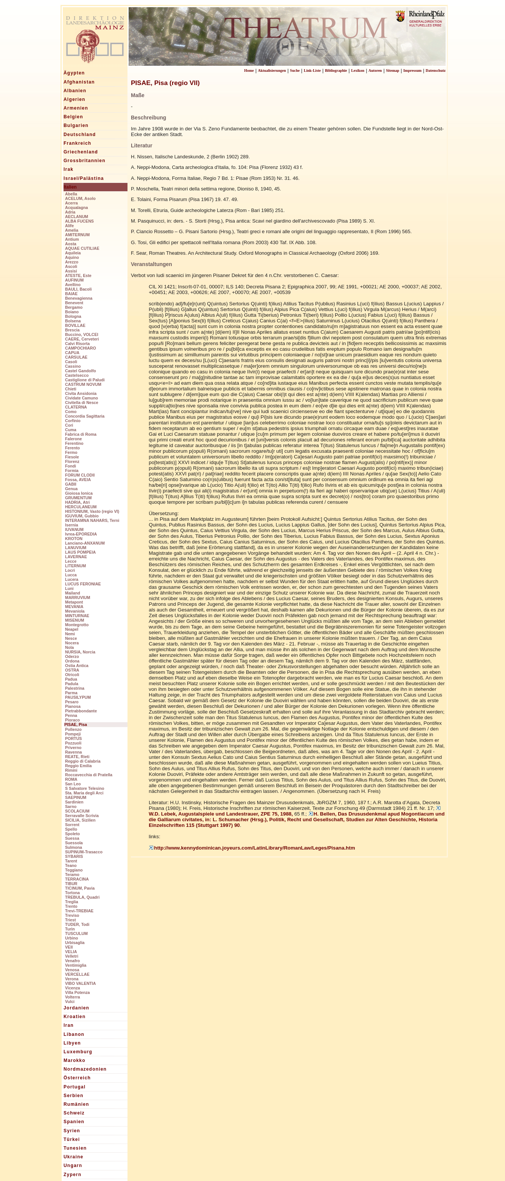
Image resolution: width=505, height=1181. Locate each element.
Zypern (72, 1174)
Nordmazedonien (85, 1069)
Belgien (73, 116)
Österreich (77, 1077)
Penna (71, 715)
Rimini (71, 770)
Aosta (70, 243)
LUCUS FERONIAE (83, 584)
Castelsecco (77, 375)
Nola (69, 647)
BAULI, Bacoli (78, 289)
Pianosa (73, 706)
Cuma (70, 429)
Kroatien (74, 1016)
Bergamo (73, 307)
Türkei (72, 1139)
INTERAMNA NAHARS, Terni (92, 520)
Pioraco (72, 720)
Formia (72, 470)
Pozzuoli (73, 743)
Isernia (71, 525)
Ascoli (71, 266)
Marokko (74, 1060)
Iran (69, 1025)
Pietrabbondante (81, 711)
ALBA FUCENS (79, 221)
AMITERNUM (77, 234)
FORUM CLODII (80, 475)
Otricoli (72, 674)
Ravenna (73, 752)
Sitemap (392, 70)
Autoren (375, 70)
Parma (71, 692)
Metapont (74, 602)
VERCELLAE (77, 974)
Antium (72, 239)
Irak (68, 169)
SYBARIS (74, 856)
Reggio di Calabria (83, 761)
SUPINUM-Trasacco (84, 852)
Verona (72, 979)
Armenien (76, 108)
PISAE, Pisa (75, 724)
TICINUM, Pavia (80, 888)
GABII (70, 484)
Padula (71, 683)
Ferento (72, 448)
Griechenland (81, 152)
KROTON (73, 538)
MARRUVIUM (77, 597)
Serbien (73, 1095)
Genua (71, 488)
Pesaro (72, 702)
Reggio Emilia (78, 765)
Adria (70, 212)
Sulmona (73, 847)
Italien (70, 187)
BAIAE (71, 293)
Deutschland (80, 134)
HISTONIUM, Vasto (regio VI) (92, 511)
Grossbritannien (85, 160)
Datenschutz (436, 70)
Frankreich (77, 143)
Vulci (70, 1001)
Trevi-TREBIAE (79, 911)
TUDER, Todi (77, 924)
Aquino (72, 257)
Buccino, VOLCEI (81, 334)
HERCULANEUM (80, 507)
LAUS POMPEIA (80, 552)
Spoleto (72, 833)
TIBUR (71, 883)
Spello (71, 829)
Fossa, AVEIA (78, 479)
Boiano (72, 312)
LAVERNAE (76, 556)
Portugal (74, 1087)
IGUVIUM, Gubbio (82, 516)
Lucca (71, 575)
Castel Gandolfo (80, 370)
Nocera (72, 643)
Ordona (72, 661)
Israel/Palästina (84, 178)
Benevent (74, 302)
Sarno (70, 806)
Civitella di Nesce (81, 402)
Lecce (70, 561)
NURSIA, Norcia (80, 652)
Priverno (73, 747)
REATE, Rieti (77, 756)
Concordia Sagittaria (84, 416)
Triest (70, 920)
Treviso (72, 915)
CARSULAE (76, 357)
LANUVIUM (75, 547)
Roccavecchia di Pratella (88, 774)
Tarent (71, 861)
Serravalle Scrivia (82, 815)
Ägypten (74, 73)
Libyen (72, 1043)
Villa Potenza (77, 992)
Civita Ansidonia (80, 393)
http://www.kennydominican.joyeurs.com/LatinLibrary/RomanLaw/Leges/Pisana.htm (252, 848)
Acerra (71, 203)
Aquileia (73, 253)
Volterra (72, 997)
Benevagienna (78, 298)
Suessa (72, 838)
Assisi (71, 271)
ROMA (71, 779)
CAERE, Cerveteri (82, 339)
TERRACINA (77, 879)
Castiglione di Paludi (85, 380)
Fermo (71, 452)
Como (70, 411)
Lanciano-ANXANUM (85, 543)
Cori (69, 425)
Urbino (71, 938)
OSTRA (72, 670)
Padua (71, 679)
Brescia (72, 330)
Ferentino (74, 443)
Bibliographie (336, 70)
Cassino (73, 366)
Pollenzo (73, 729)
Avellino (73, 284)
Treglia (71, 901)
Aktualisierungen (272, 70)
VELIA (71, 951)
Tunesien (75, 1148)
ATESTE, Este (78, 275)
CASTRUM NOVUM (83, 384)
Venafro (72, 960)
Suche (295, 70)
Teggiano (74, 870)
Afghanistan (79, 82)
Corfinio (73, 420)
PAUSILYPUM (78, 697)
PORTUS (73, 738)
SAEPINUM (75, 797)
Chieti (70, 389)
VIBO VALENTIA (80, 983)
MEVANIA (74, 606)
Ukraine (73, 1156)
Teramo (72, 874)
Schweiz (74, 1113)
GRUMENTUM (78, 497)
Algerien (74, 99)
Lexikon (357, 70)
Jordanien (76, 1008)
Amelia (71, 230)
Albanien (75, 90)
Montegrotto (77, 624)
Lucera (71, 579)
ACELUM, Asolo (80, 198)
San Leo (73, 784)
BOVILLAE (75, 325)
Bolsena (73, 321)
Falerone (73, 438)
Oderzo (72, 656)
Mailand (72, 593)
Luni (69, 588)
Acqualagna (76, 207)
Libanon (74, 1034)
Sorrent (72, 824)
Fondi (70, 466)
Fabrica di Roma (80, 434)
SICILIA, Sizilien (80, 820)
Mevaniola (75, 611)
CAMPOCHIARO (80, 348)
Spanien (74, 1121)
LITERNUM (75, 565)
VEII (69, 947)
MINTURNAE (77, 615)
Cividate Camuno (81, 398)
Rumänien (76, 1104)
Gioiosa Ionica (79, 493)
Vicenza (72, 988)
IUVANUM (74, 529)
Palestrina (74, 688)
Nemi (70, 634)
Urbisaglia (75, 942)
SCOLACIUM (77, 811)
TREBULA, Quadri (82, 897)
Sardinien (74, 802)
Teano (71, 865)
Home (249, 70)
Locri (70, 570)
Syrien (72, 1130)
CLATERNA (76, 407)
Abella (71, 194)
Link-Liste (312, 70)
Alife (69, 225)
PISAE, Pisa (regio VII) (165, 83)
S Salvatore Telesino (84, 788)
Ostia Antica (77, 665)
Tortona (72, 892)
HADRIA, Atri (77, 502)
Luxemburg (78, 1051)
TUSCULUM (76, 933)
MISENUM (74, 620)
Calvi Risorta (77, 343)
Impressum (412, 70)
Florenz (72, 461)
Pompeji (73, 734)
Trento (71, 906)
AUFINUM (74, 280)
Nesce (71, 638)
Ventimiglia (75, 965)
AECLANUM (76, 216)
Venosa (72, 969)
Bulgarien (76, 125)
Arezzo (71, 262)
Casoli (71, 361)
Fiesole (72, 457)
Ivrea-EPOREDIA (81, 534)
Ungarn (73, 1165)
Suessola (74, 842)
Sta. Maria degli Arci (84, 793)
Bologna (73, 316)
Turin (70, 929)
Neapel (71, 629)
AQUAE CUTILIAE (82, 248)
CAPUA (72, 352)
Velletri (71, 956)
